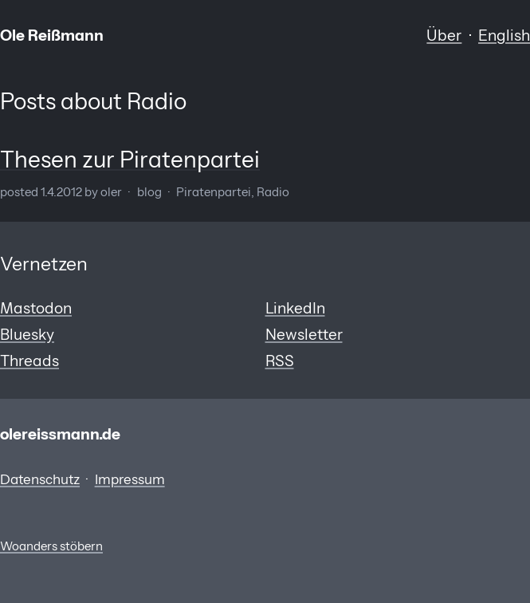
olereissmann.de (60, 433)
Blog (149, 192)
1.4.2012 (61, 192)
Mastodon (36, 307)
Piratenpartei (213, 192)
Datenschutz (40, 479)
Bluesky (27, 334)
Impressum (130, 479)
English (504, 35)
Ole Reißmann (52, 35)
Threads (29, 360)
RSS (279, 360)
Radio (273, 192)
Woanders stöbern (51, 546)
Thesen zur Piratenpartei (130, 159)
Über (443, 35)
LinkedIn (295, 307)
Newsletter (304, 334)
